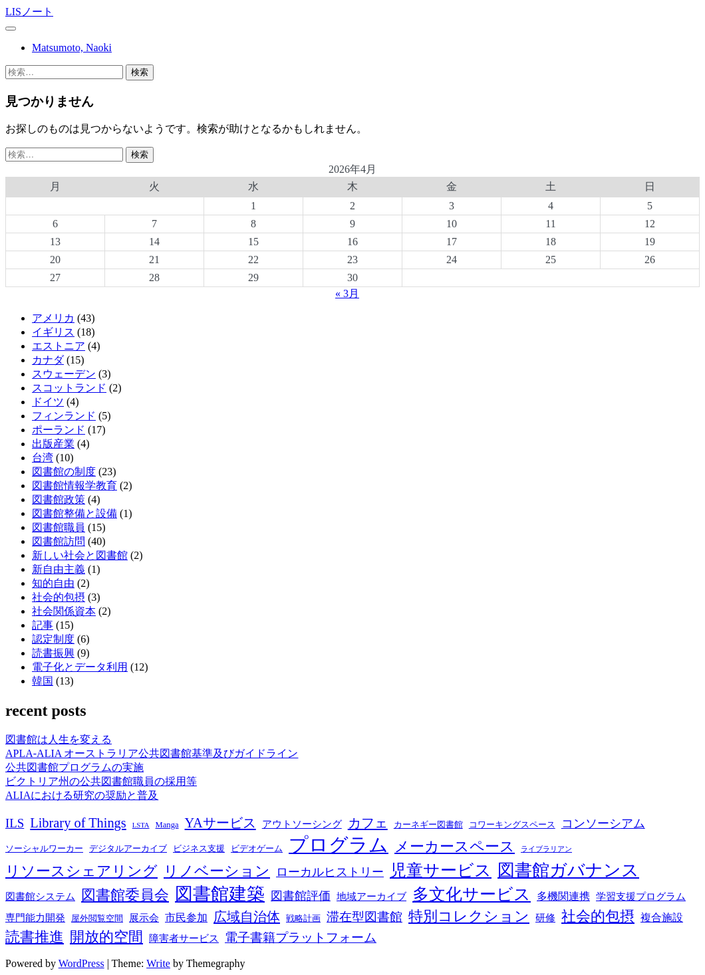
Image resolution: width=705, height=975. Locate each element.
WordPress (81, 963)
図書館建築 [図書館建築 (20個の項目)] (220, 894)
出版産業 (53, 443)
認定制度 (53, 639)
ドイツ (48, 401)
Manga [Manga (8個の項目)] (167, 824)
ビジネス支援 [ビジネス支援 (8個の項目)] (199, 848)
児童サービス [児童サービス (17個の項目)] (441, 870)
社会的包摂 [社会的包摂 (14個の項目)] (597, 916)
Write (158, 963)
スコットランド (69, 387)
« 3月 (347, 293)
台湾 (42, 457)
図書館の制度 (64, 471)
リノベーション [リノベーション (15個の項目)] (217, 871)
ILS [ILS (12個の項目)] (14, 823)
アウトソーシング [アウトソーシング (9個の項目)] (302, 824)
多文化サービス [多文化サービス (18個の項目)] (471, 894)
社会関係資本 (64, 611)
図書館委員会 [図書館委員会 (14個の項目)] (125, 895)
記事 (42, 625)
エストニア (58, 346)
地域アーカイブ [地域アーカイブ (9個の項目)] (371, 896)
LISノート (29, 11)
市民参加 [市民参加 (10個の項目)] (186, 917)
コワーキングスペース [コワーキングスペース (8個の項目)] (512, 824)
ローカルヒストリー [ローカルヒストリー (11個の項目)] (330, 872)
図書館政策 (58, 499)
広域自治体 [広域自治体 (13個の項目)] (246, 916)
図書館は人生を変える (58, 739)
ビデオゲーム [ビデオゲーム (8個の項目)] (257, 848)
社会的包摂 (58, 597)
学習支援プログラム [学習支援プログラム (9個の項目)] (641, 896)
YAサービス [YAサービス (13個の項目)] (220, 822)
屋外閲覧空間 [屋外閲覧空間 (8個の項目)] (97, 918)
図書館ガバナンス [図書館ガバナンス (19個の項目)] (568, 870)
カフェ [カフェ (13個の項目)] (368, 822)
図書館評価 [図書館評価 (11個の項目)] (301, 896)
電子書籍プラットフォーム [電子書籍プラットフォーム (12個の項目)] (300, 937)
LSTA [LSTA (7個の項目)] (141, 825)
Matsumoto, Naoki (72, 47)
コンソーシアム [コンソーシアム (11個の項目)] (603, 823)
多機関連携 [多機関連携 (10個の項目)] (563, 896)
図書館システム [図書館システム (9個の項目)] (40, 896)
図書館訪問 (58, 541)
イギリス (53, 332)
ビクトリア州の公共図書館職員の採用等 (101, 781)
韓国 (42, 681)
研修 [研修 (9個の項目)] (545, 918)
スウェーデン (64, 373)
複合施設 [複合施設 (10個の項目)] (661, 917)
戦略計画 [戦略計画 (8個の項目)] (303, 918)
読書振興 (53, 653)
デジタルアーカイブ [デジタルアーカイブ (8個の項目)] (128, 848)
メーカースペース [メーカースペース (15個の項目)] (454, 846)
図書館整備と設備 (74, 513)
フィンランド (64, 415)
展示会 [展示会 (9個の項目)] (144, 918)
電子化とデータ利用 (80, 667)
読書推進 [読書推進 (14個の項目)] (34, 937)
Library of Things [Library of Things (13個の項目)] (78, 822)
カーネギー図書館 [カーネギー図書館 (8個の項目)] (428, 824)
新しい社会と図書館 (80, 555)
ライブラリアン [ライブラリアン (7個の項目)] (546, 849)
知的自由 (53, 583)
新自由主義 (58, 569)
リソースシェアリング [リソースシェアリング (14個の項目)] (81, 871)
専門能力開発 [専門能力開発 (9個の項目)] (35, 918)
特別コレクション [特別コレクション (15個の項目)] (468, 916)
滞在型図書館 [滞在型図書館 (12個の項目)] (364, 917)
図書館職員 (58, 527)
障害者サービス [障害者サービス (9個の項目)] (184, 938)
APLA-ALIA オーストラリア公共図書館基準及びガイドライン (151, 753)
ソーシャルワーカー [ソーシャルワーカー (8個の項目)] (44, 848)
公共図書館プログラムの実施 (74, 767)
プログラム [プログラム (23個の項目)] (338, 844)
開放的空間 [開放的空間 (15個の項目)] (106, 936)
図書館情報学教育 (74, 485)
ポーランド (58, 429)
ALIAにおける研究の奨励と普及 (81, 795)
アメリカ (53, 318)
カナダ (48, 360)
